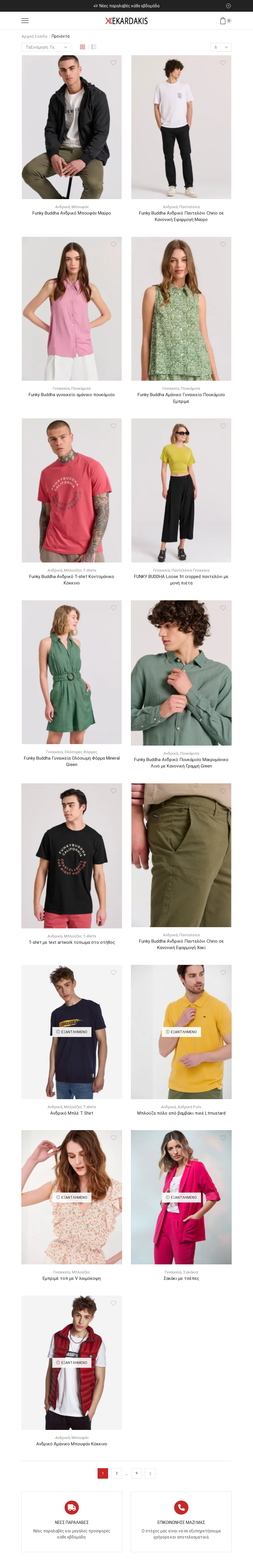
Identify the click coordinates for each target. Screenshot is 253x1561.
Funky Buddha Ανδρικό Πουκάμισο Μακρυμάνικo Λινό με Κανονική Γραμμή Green (181, 765)
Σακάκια (191, 1276)
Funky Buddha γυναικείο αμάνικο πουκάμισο (72, 395)
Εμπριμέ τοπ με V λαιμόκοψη (72, 1283)
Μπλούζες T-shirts (80, 571)
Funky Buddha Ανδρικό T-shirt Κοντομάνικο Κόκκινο (72, 581)
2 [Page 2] (117, 1478)
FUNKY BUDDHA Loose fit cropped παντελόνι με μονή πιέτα (181, 581)
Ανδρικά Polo (190, 1110)
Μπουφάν (80, 206)
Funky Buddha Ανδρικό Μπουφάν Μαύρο (72, 213)
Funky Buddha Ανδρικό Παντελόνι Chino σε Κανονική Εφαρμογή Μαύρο (181, 216)
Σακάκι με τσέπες (181, 1283)
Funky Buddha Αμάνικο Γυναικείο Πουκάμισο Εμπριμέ (181, 399)
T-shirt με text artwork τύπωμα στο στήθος (71, 946)
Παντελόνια (190, 206)
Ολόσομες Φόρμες (82, 754)
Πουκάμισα (82, 389)
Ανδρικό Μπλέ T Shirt (72, 1117)
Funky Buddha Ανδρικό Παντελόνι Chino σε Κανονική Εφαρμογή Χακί (181, 948)
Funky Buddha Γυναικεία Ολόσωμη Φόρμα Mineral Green (72, 764)
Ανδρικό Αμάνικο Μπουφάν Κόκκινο (72, 1449)
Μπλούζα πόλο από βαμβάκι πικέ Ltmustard (181, 1117)
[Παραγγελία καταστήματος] (46, 47)
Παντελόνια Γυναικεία (191, 571)
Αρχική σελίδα (35, 36)
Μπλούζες (82, 1276)
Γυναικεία (61, 389)
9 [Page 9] (137, 1478)
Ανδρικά (62, 206)
